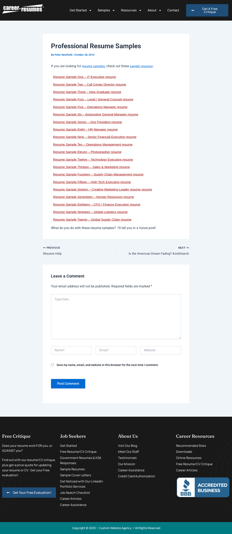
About (155, 10)
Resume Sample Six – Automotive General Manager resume (97, 114)
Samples (106, 10)
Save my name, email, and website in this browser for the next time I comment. (108, 365)
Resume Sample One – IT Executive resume (85, 77)
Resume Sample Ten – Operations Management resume (94, 144)
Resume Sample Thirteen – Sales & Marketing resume (93, 167)
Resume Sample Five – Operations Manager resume (91, 107)
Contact (173, 10)
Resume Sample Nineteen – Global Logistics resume (91, 212)
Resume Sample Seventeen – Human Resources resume (95, 197)
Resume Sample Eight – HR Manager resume (86, 129)
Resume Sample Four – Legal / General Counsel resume (94, 99)
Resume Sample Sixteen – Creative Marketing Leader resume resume (104, 189)
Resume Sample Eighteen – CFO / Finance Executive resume (98, 204)
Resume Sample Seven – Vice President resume (89, 122)
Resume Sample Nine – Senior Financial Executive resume (96, 137)
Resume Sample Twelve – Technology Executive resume (94, 159)
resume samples (94, 66)
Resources (131, 10)
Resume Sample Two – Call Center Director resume (91, 84)
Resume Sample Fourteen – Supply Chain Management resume (100, 174)
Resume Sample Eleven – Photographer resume (88, 152)
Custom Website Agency (115, 528)
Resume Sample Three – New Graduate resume (88, 92)
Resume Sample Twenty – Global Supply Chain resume (94, 219)
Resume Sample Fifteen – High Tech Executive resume (93, 182)
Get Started (81, 10)
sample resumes (143, 66)
